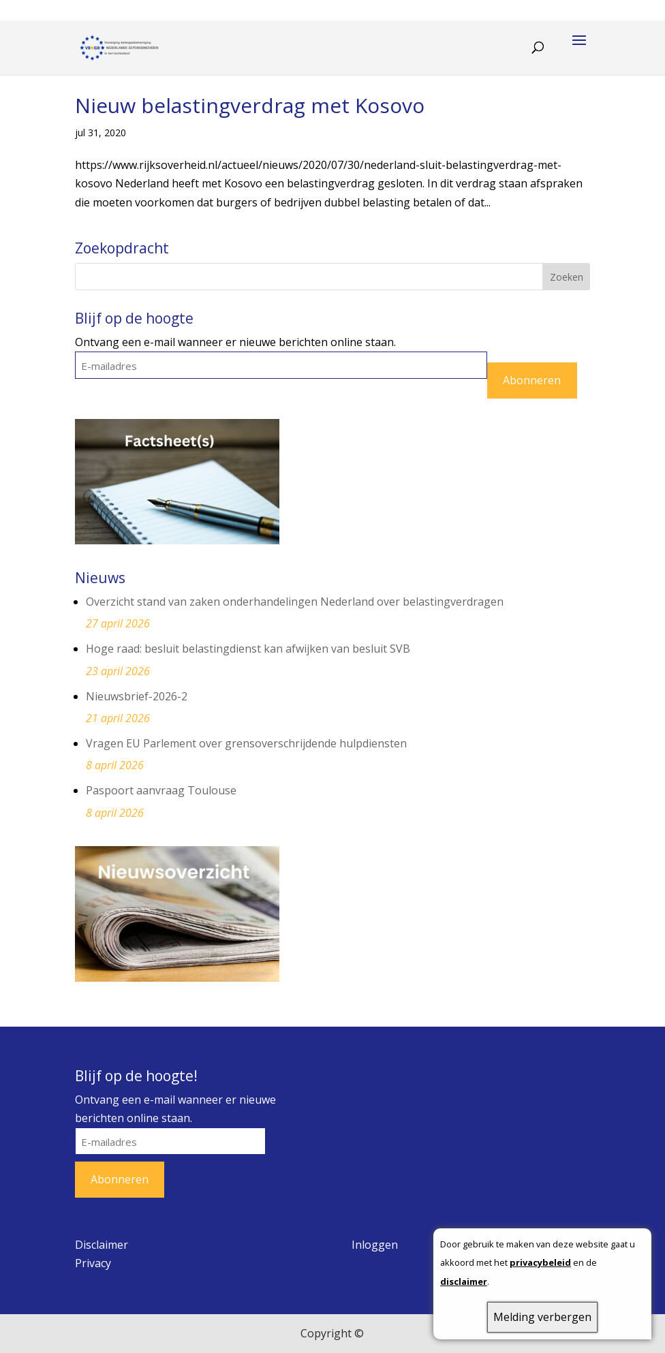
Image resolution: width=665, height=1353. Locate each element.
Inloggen (375, 1244)
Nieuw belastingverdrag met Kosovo (249, 105)
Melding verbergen (542, 1316)
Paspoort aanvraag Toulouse (161, 790)
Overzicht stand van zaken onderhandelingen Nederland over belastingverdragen (295, 601)
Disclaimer (101, 1244)
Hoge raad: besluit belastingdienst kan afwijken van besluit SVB (248, 648)
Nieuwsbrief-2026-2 (136, 696)
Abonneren (532, 380)
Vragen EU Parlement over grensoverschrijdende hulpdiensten (246, 743)
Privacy (93, 1263)
